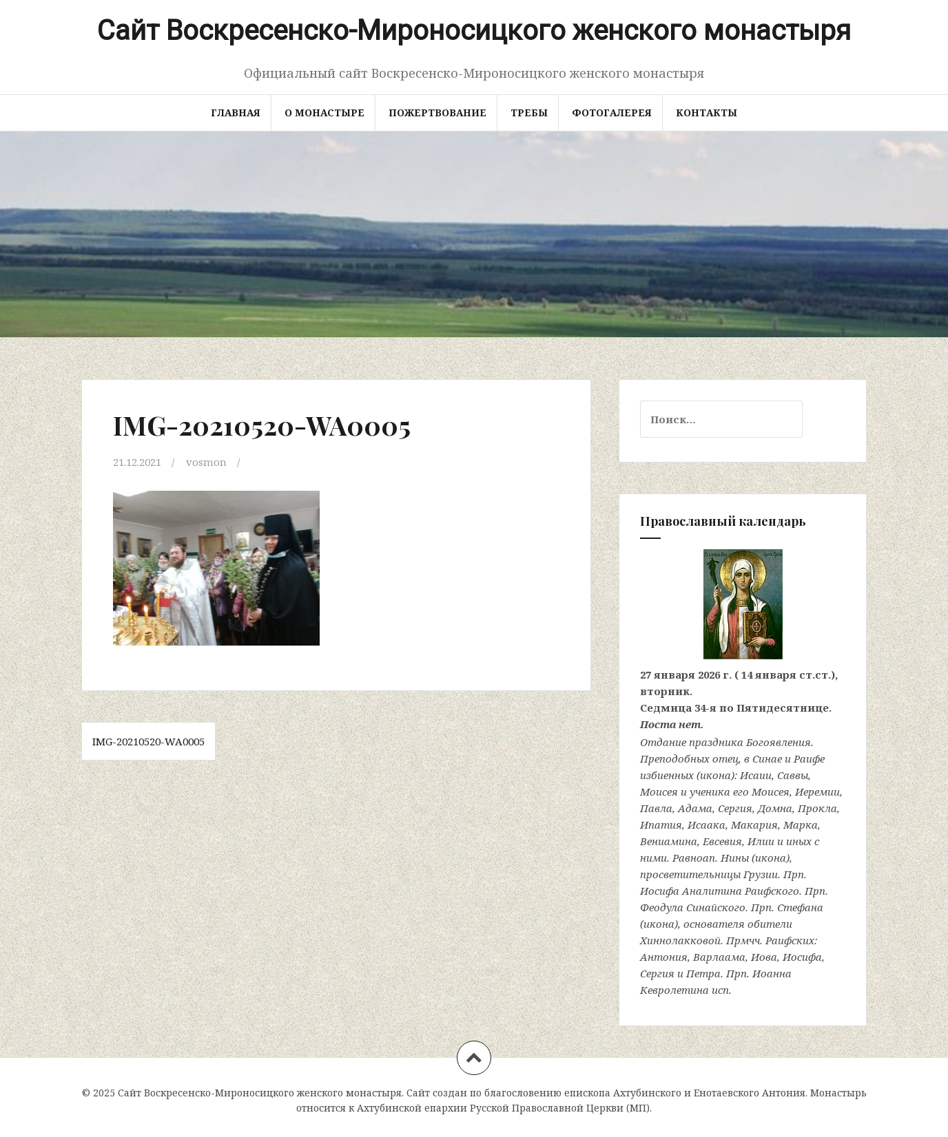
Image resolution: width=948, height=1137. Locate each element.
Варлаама (719, 957)
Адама (695, 808)
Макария (754, 824)
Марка (800, 824)
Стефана (800, 907)
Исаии (756, 775)
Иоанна (772, 973)
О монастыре (324, 112)
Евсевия (722, 841)
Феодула (661, 907)
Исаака (706, 824)
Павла (656, 808)
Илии (761, 841)
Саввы (792, 775)
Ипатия (661, 824)
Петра (703, 973)
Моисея (659, 791)
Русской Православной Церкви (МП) (560, 1107)
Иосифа (659, 890)
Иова (764, 957)
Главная (235, 112)
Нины (735, 857)
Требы (529, 112)
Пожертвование (437, 112)
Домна (775, 808)
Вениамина (668, 841)
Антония (664, 957)
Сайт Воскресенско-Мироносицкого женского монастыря (474, 30)
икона (715, 775)
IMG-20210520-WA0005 (148, 741)
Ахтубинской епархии (412, 1107)
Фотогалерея (612, 112)
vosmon (206, 462)
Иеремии (817, 791)
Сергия (735, 808)
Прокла (817, 808)
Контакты (706, 112)
